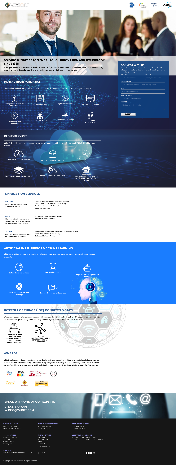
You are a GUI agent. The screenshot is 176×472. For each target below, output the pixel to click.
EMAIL (122, 88)
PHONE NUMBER (126, 81)
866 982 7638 (20, 460)
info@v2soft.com (45, 460)
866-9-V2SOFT (8, 460)
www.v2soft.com (32, 460)
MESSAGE (124, 102)
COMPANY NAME (126, 95)
